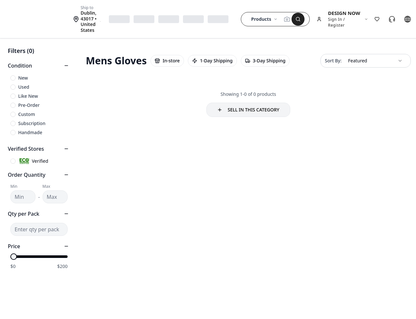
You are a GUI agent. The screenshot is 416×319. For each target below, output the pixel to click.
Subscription (32, 123)
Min (13, 186)
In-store (167, 60)
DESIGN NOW (344, 13)
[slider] (13, 256)
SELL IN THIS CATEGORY (248, 110)
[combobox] (375, 60)
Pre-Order (29, 105)
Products (264, 19)
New (23, 78)
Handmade (30, 132)
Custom (26, 114)
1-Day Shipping (212, 60)
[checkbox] (13, 78)
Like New (28, 96)
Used (23, 87)
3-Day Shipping (265, 60)
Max (46, 186)
